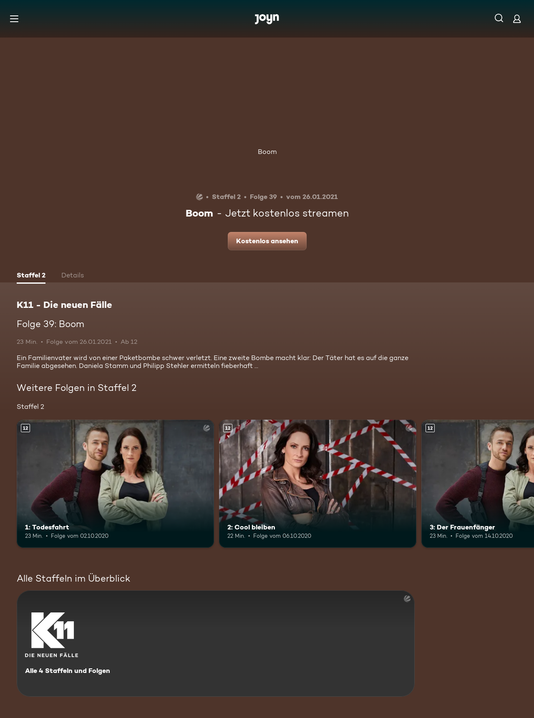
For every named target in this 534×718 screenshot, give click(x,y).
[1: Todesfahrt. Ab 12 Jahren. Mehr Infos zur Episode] (115, 484)
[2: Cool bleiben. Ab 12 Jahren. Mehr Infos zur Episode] (317, 484)
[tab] (31, 276)
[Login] (517, 18)
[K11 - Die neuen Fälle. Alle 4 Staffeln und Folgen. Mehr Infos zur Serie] (216, 643)
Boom (267, 152)
